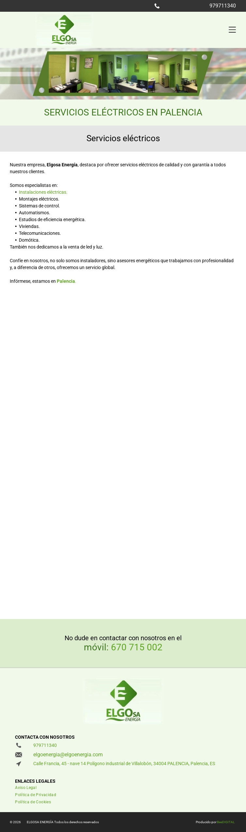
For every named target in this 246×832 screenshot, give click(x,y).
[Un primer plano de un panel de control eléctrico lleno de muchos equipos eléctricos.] (66, 552)
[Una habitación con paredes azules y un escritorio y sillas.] (66, 439)
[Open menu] (232, 29)
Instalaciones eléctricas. (43, 192)
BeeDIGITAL (226, 822)
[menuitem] (101, 789)
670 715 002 (136, 647)
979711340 (222, 6)
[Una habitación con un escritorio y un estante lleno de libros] (179, 439)
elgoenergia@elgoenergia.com (68, 754)
